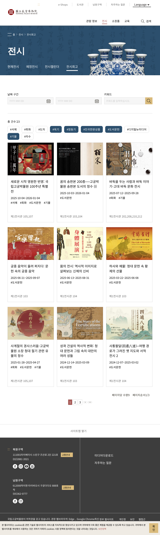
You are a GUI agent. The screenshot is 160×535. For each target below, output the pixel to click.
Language (140, 4)
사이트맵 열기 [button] (78, 437)
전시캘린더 (52, 66)
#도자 (41, 129)
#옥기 (56, 129)
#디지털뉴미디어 (136, 129)
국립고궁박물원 (23, 12)
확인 (153, 528)
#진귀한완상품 (91, 129)
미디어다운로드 (104, 461)
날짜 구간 (13, 94)
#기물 (13, 138)
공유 (124, 84)
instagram (21, 472)
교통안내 (66, 460)
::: (39, 4)
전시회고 (31, 34)
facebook (15, 472)
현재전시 (13, 66)
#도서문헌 (114, 129)
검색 (148, 100)
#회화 (27, 129)
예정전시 (32, 66)
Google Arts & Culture (32, 472)
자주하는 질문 (103, 469)
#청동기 (71, 129)
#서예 (13, 129)
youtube (26, 472)
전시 (21, 34)
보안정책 (102, 528)
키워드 (108, 94)
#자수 (27, 138)
